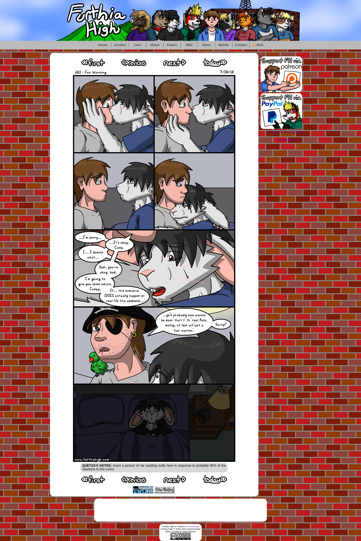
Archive (120, 45)
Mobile (223, 45)
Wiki (189, 45)
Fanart (172, 45)
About (154, 45)
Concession (193, 526)
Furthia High (285, 140)
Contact (241, 45)
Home (102, 45)
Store (206, 45)
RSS (258, 45)
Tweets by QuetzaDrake (286, 132)
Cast (137, 45)
